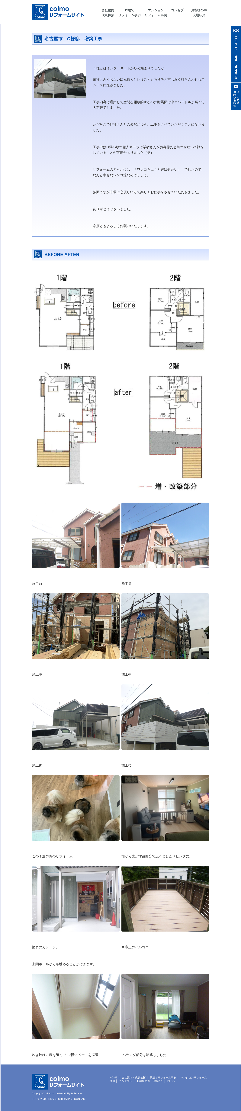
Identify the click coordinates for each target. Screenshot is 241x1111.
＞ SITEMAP (62, 1098)
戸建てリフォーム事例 (163, 1077)
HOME (113, 1077)
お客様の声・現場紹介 (150, 1081)
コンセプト (125, 1081)
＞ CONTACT (79, 1098)
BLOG (171, 1081)
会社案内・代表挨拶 (134, 1077)
